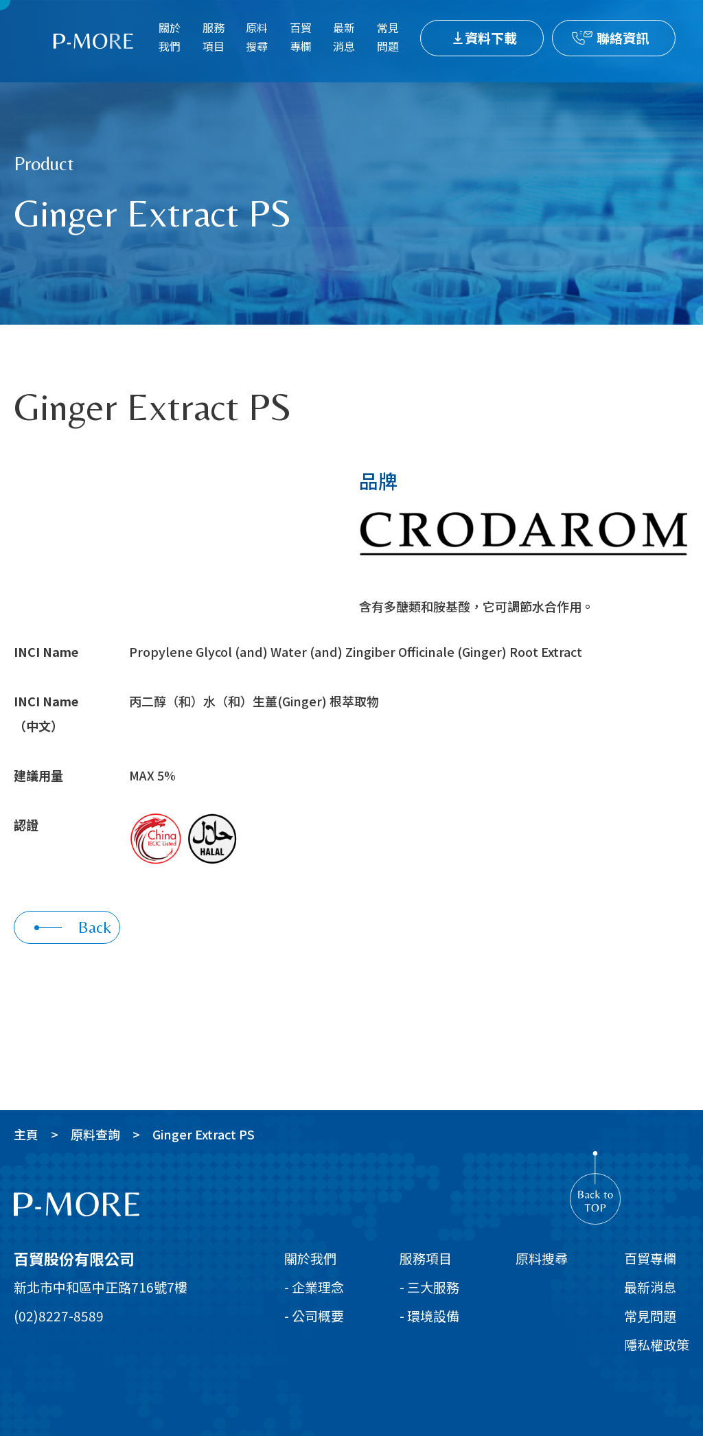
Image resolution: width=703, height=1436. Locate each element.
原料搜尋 (257, 36)
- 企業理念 (314, 1286)
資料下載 (491, 37)
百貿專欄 (301, 36)
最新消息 (344, 36)
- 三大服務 (429, 1286)
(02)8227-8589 (59, 1315)
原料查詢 (95, 1134)
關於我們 (170, 36)
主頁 (26, 1134)
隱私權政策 (656, 1344)
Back (72, 927)
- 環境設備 (429, 1315)
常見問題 (388, 36)
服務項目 (213, 36)
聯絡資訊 (623, 37)
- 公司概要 (314, 1315)
